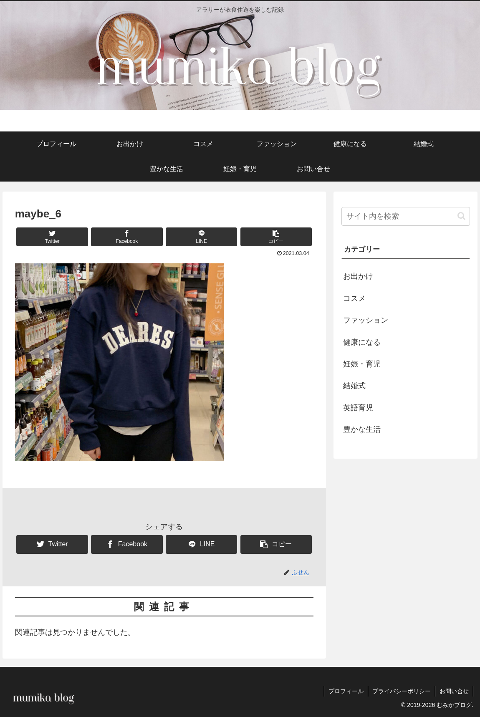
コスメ (354, 298)
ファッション (365, 320)
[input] (405, 216)
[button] (276, 236)
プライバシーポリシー (401, 691)
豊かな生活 (362, 429)
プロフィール (346, 691)
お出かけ (358, 276)
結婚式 (354, 385)
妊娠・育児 (362, 364)
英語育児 (358, 408)
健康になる (362, 342)
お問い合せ (454, 691)
